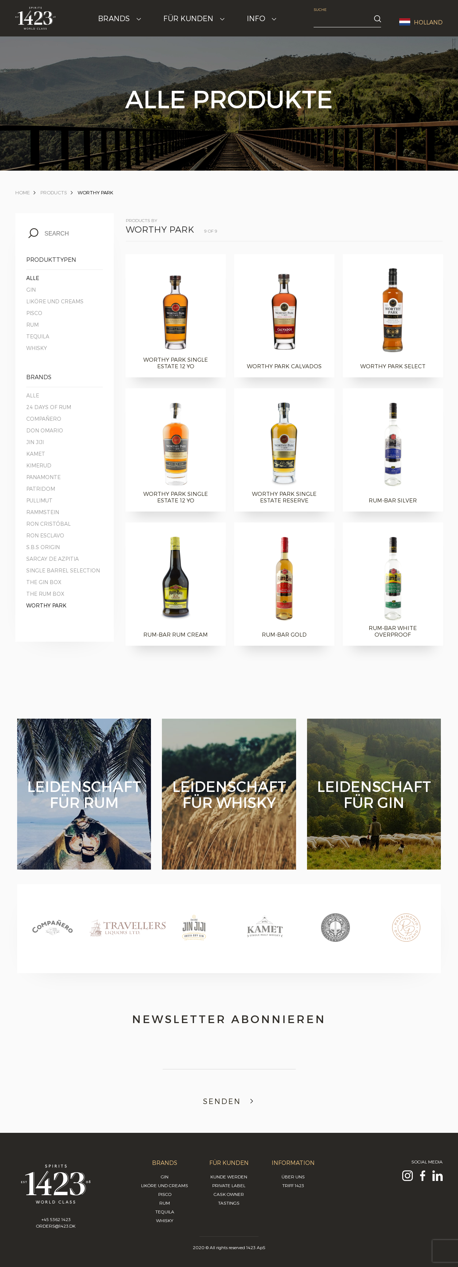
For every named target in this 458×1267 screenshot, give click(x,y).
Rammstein (42, 512)
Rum (32, 325)
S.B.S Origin (43, 547)
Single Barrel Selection (63, 570)
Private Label (228, 1185)
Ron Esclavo (45, 535)
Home (22, 192)
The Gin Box (43, 582)
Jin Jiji (35, 442)
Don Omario (44, 430)
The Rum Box (45, 594)
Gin (31, 290)
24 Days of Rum (48, 407)
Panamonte (43, 477)
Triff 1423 (293, 1185)
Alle (32, 278)
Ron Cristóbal (48, 524)
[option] (52, 934)
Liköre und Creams (55, 301)
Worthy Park (95, 192)
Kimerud (38, 465)
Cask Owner (229, 1194)
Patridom (40, 489)
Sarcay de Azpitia (52, 559)
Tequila (37, 336)
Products (53, 192)
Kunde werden (228, 1176)
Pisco (34, 313)
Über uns (293, 1176)
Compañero (43, 419)
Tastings (229, 1202)
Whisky (36, 348)
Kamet (35, 454)
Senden (229, 1101)
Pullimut (39, 500)
